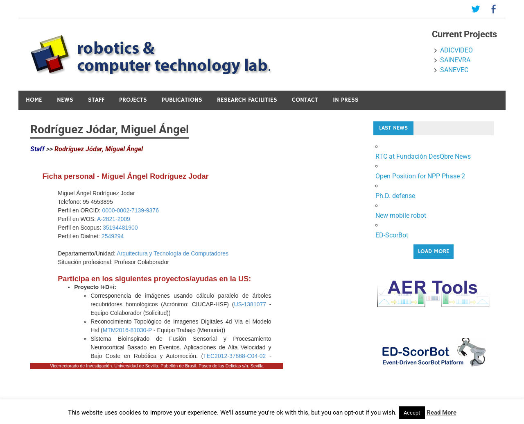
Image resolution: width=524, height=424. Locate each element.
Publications (182, 100)
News (65, 100)
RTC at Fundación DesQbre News (423, 156)
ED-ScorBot (391, 235)
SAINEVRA (455, 60)
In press (346, 100)
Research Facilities (247, 100)
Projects (133, 100)
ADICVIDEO (456, 50)
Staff (96, 100)
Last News (393, 128)
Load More (433, 251)
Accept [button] (412, 413)
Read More (441, 412)
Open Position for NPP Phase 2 (420, 176)
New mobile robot (400, 215)
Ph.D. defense (395, 196)
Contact (305, 100)
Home (34, 100)
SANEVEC (454, 70)
